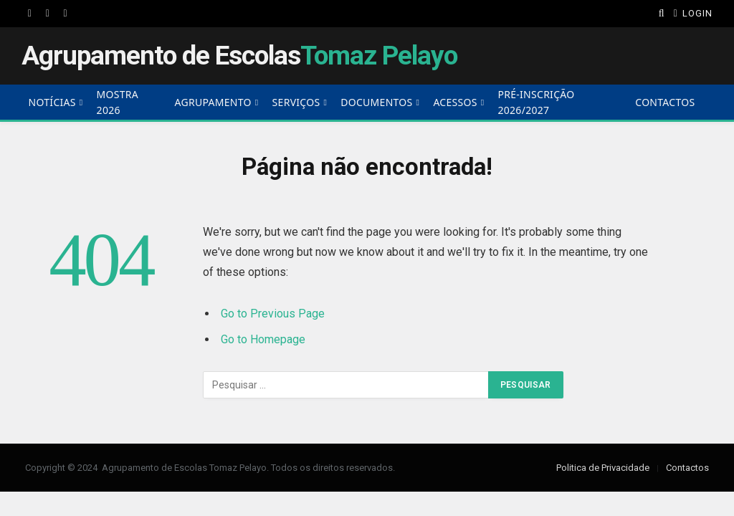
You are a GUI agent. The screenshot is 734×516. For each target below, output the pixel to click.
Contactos (665, 102)
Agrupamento (213, 102)
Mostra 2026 (117, 102)
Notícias (52, 102)
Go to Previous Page (273, 313)
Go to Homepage (263, 339)
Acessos (455, 102)
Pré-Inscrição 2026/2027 (536, 102)
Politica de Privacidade (602, 467)
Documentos (376, 102)
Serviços (296, 102)
